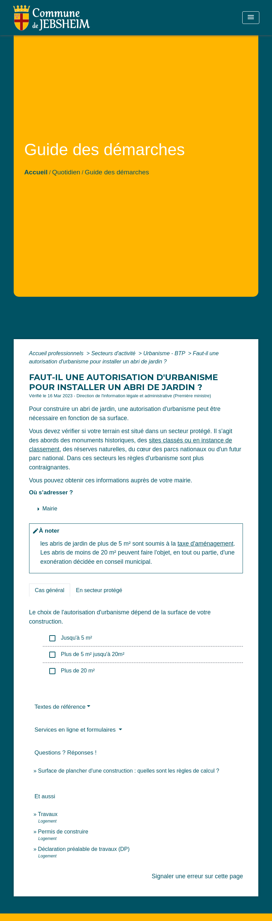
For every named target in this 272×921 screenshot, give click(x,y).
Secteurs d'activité (114, 353)
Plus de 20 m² (71, 671)
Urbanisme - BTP (165, 353)
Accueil (36, 172)
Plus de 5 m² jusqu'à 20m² (86, 655)
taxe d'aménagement (206, 543)
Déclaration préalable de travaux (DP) (84, 849)
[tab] (49, 590)
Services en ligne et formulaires (76, 729)
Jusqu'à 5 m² (70, 638)
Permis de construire (63, 832)
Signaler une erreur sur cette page (197, 876)
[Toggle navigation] (250, 17)
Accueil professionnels (57, 353)
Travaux (47, 814)
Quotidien (66, 172)
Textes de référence (60, 707)
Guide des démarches (117, 172)
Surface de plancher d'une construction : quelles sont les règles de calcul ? (128, 771)
